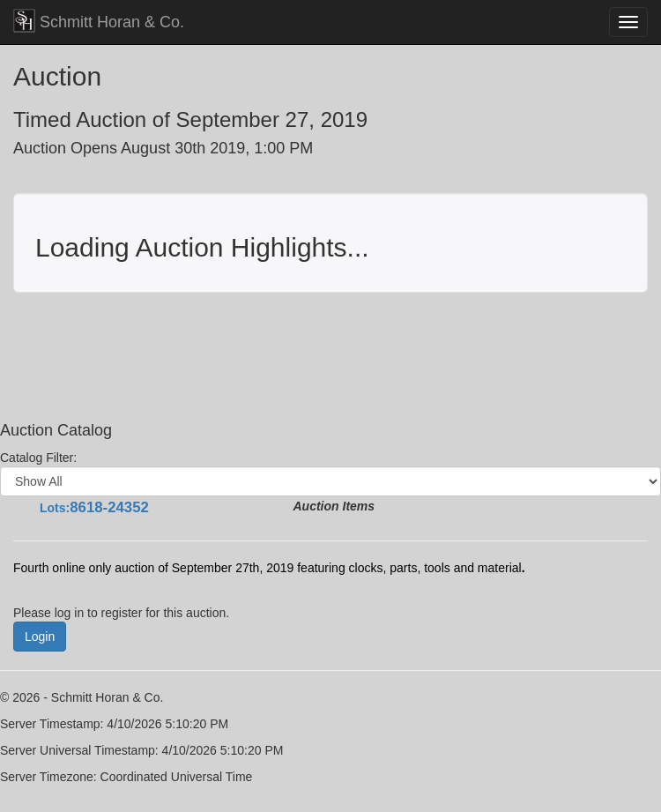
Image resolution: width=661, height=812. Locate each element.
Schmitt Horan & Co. (98, 21)
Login (40, 636)
